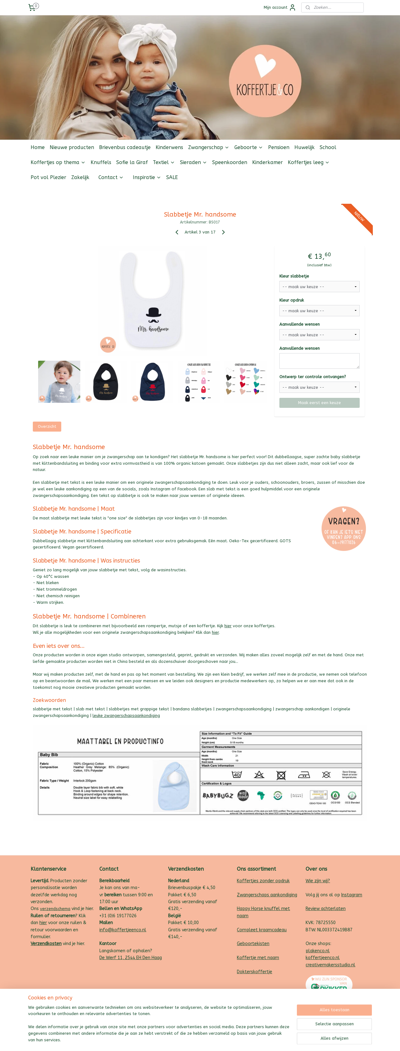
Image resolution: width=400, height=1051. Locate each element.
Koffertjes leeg (309, 162)
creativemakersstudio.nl (330, 965)
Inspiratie (147, 177)
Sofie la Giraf (132, 162)
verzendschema (55, 908)
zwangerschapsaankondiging (132, 715)
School (328, 147)
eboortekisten (254, 943)
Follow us (362, 192)
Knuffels (101, 162)
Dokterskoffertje (254, 971)
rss (191, 1040)
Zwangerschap (208, 147)
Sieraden (193, 162)
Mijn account (280, 7)
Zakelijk (80, 177)
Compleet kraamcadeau (262, 930)
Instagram (351, 895)
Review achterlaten (326, 908)
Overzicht (47, 426)
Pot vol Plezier (48, 177)
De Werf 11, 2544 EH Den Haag (130, 957)
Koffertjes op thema (58, 162)
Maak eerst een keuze (319, 402)
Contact (111, 177)
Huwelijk (304, 147)
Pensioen (278, 147)
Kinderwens (169, 147)
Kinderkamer (267, 162)
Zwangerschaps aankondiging (267, 895)
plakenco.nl (318, 950)
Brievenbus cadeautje (125, 147)
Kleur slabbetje (294, 276)
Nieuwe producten (72, 147)
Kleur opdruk (291, 300)
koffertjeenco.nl (323, 957)
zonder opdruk (274, 880)
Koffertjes (247, 880)
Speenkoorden (229, 162)
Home (38, 147)
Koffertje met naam (258, 957)
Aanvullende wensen (299, 324)
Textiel (164, 162)
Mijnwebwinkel (266, 1040)
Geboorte (248, 147)
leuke (98, 715)
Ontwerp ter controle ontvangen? (312, 376)
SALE (172, 177)
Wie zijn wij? (318, 880)
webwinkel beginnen (214, 1040)
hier (228, 625)
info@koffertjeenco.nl (122, 930)
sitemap (179, 1040)
